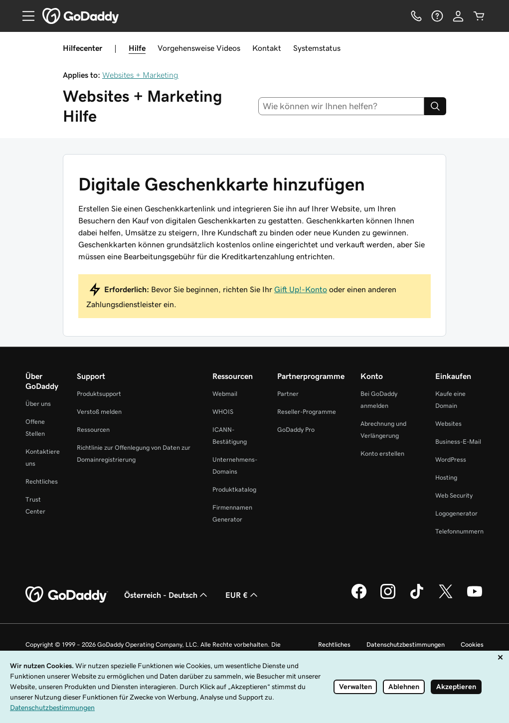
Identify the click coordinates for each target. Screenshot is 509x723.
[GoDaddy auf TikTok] (417, 597)
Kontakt (266, 48)
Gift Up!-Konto (300, 289)
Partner (288, 393)
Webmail (224, 393)
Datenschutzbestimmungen (405, 644)
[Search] (435, 106)
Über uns (38, 403)
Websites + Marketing (140, 75)
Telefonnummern (459, 531)
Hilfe (137, 48)
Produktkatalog (234, 489)
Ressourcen (93, 429)
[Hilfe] (437, 15)
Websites (448, 423)
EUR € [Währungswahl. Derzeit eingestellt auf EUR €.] (242, 595)
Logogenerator (456, 513)
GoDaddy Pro (296, 429)
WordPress (450, 459)
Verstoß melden (99, 411)
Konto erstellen (382, 453)
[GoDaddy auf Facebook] (359, 597)
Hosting (446, 477)
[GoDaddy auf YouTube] (475, 597)
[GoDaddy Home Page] (66, 594)
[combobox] (341, 106)
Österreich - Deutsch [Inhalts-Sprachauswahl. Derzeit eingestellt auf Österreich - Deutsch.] (166, 595)
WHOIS (222, 411)
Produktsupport (99, 393)
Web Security (454, 495)
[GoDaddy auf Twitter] (446, 597)
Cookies (472, 644)
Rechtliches (41, 481)
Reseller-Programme (306, 411)
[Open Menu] (24, 16)
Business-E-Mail (458, 441)
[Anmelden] (458, 15)
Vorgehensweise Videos (199, 48)
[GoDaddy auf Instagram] (388, 597)
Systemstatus (316, 48)
